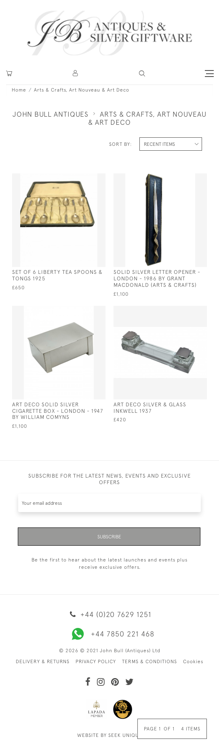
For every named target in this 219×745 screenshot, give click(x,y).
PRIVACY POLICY (96, 661)
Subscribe (109, 537)
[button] (76, 73)
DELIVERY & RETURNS (42, 661)
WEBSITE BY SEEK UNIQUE (109, 735)
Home (19, 90)
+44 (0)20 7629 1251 (109, 614)
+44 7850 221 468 (109, 634)
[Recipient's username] (109, 503)
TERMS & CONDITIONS (149, 661)
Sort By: (120, 144)
